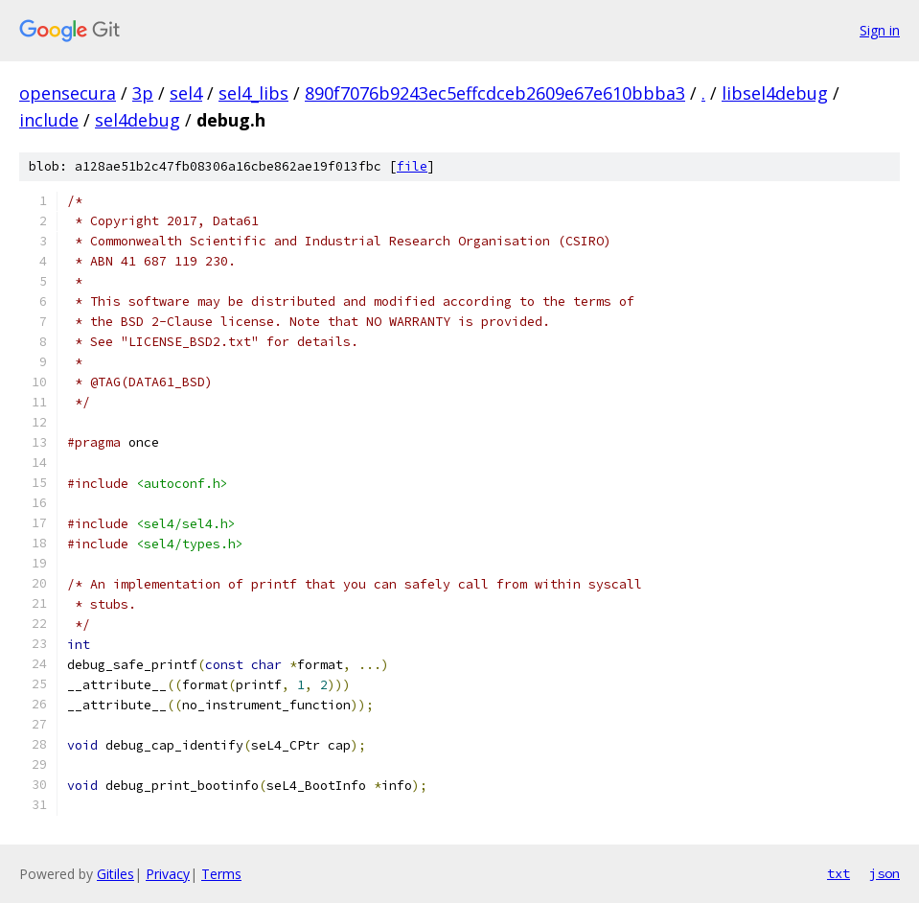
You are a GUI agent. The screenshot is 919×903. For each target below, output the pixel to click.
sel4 (186, 92)
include (49, 119)
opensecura (67, 92)
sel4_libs (253, 92)
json (884, 873)
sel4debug (137, 119)
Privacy (168, 874)
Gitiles (115, 874)
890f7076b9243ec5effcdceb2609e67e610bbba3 (495, 92)
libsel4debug (775, 92)
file (412, 166)
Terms (221, 874)
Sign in (880, 30)
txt (838, 873)
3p (142, 92)
